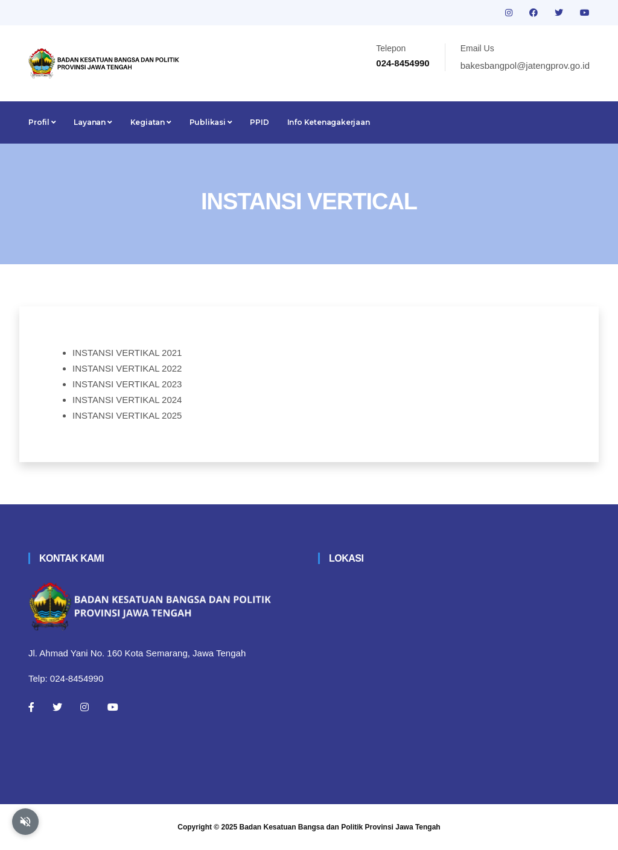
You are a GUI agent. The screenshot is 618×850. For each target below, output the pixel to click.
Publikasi (211, 122)
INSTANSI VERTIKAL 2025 (127, 415)
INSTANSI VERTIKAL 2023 (127, 384)
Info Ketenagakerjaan (328, 122)
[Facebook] (31, 707)
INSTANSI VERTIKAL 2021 (127, 352)
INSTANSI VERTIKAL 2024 (127, 400)
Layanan (93, 122)
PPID (259, 122)
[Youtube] (113, 707)
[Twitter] (57, 707)
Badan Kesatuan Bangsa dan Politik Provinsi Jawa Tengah (340, 827)
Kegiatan (150, 122)
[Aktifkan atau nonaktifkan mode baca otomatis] (25, 821)
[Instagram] (84, 707)
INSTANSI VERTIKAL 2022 (127, 368)
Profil (42, 122)
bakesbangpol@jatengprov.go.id (525, 65)
